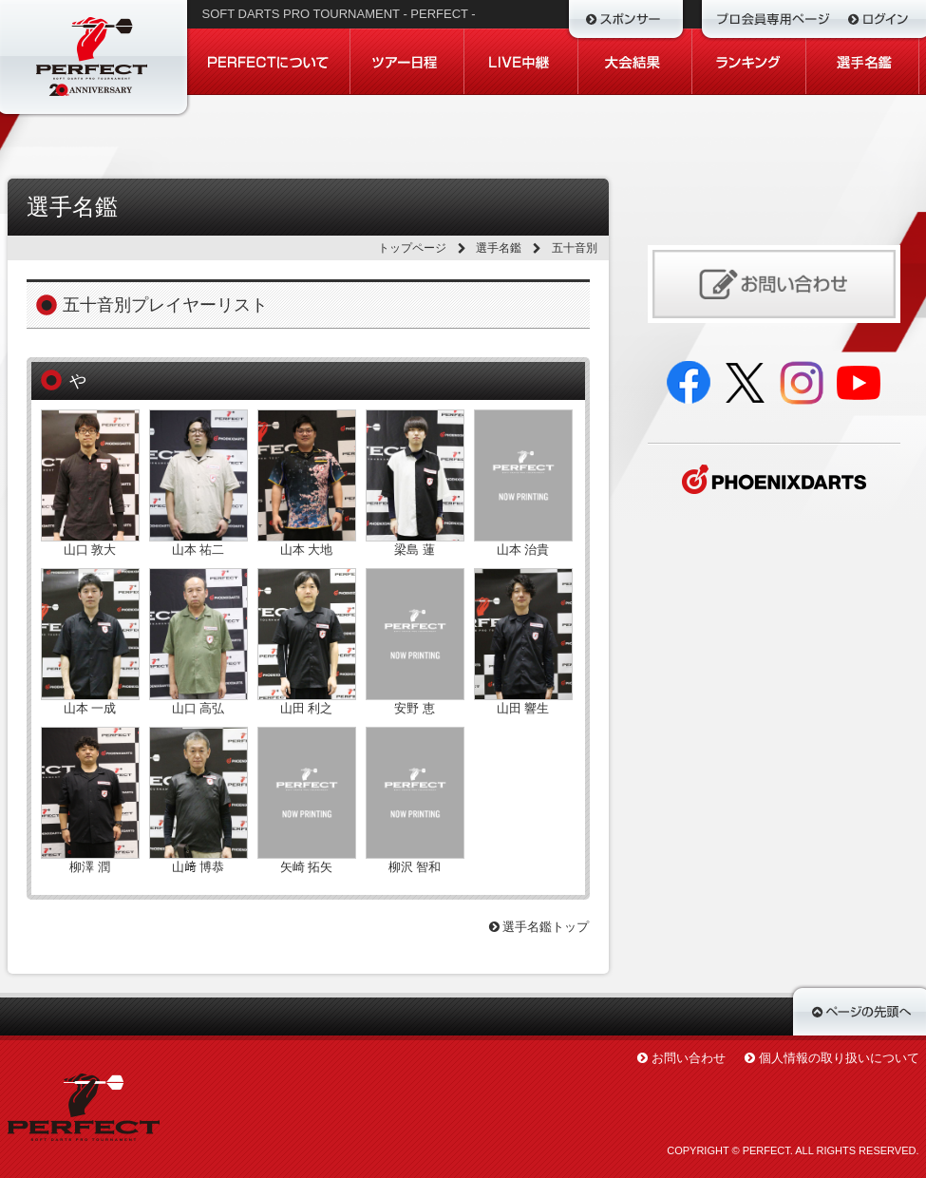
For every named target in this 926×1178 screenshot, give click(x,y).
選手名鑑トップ (539, 927)
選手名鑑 (498, 248)
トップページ (412, 248)
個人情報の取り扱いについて (839, 1058)
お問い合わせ (689, 1058)
